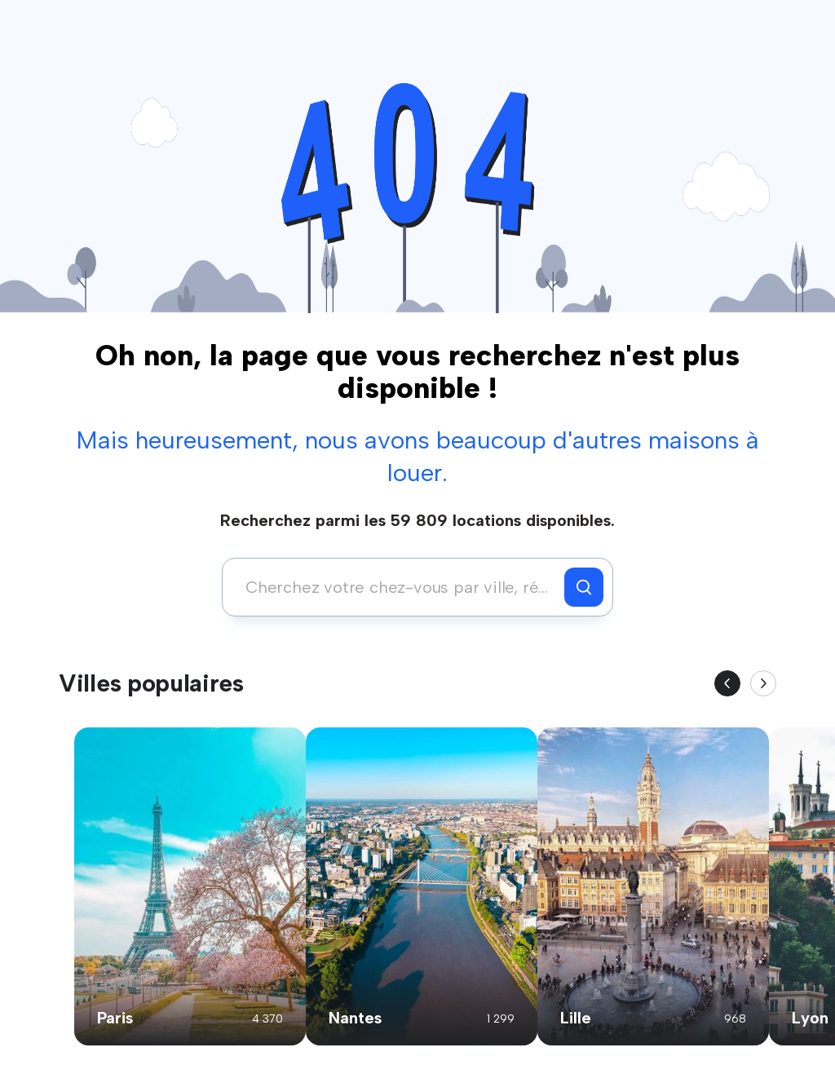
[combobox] (397, 587)
